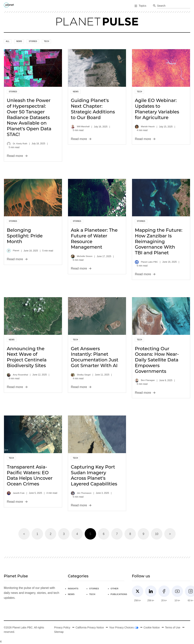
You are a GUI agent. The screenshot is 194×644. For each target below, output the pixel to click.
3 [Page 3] (64, 534)
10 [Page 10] (156, 534)
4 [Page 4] (77, 534)
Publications (119, 594)
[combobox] (173, 6)
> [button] (170, 534)
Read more (17, 156)
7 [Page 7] (117, 534)
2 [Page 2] (51, 534)
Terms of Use (174, 627)
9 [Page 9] (143, 534)
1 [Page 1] (37, 534)
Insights (73, 588)
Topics (140, 5)
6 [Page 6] (104, 534)
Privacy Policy (61, 627)
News (19, 41)
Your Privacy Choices (124, 627)
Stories (33, 41)
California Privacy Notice (89, 627)
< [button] (24, 534)
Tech (46, 41)
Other (115, 588)
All (7, 41)
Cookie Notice (152, 627)
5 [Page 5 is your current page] (90, 534)
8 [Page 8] (130, 534)
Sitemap (58, 631)
